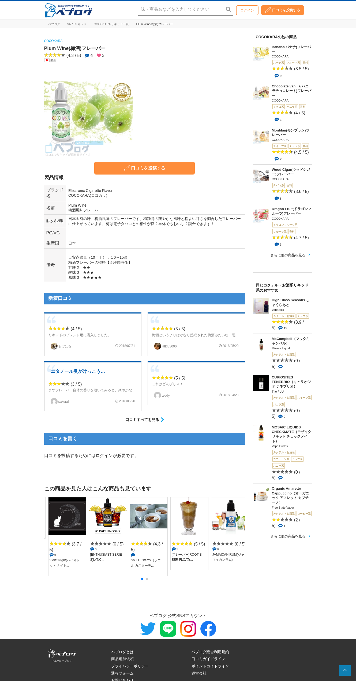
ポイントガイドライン (210, 666)
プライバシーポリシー (130, 666)
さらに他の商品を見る (288, 255)
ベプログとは (122, 652)
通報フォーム (122, 673)
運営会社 (199, 673)
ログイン (247, 10)
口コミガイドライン (208, 659)
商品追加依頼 (122, 659)
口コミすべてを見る (142, 419)
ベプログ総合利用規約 (210, 652)
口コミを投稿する (282, 10)
